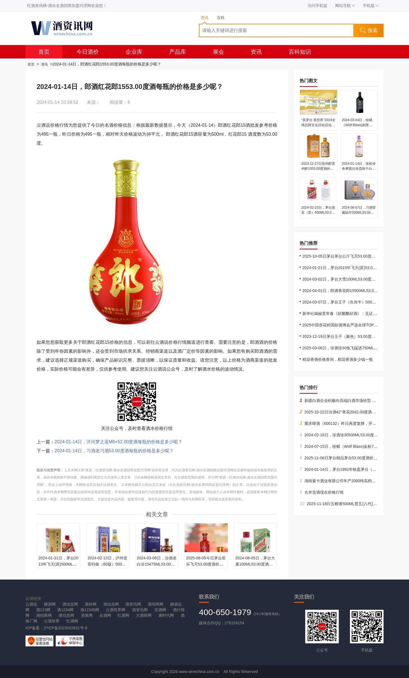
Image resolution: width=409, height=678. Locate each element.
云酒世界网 (115, 610)
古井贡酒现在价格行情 (322, 492)
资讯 (256, 52)
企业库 (134, 52)
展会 (218, 52)
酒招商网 (155, 604)
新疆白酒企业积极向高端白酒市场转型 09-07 (341, 400)
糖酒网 (50, 604)
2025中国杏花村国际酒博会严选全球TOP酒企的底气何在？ (353, 325)
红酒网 (123, 615)
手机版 (371, 5)
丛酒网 (105, 615)
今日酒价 (87, 52)
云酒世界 (52, 621)
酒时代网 (166, 615)
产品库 (177, 52)
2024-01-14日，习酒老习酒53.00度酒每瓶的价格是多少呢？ (114, 450)
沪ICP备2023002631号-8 (65, 628)
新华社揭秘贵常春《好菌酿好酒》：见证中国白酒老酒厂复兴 (355, 313)
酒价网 (91, 604)
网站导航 (345, 5)
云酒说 (31, 604)
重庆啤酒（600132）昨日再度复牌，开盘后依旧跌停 (348, 423)
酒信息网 (70, 604)
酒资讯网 (133, 604)
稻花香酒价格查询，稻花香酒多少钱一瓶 (337, 359)
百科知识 (300, 52)
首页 (44, 52)
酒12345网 (89, 610)
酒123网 (43, 610)
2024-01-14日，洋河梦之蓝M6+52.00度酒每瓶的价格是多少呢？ (118, 441)
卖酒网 (160, 610)
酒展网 (87, 615)
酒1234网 (65, 610)
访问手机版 (317, 5)
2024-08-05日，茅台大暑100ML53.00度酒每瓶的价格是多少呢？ (255, 564)
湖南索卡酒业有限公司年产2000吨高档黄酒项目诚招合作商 (353, 481)
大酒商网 (144, 615)
